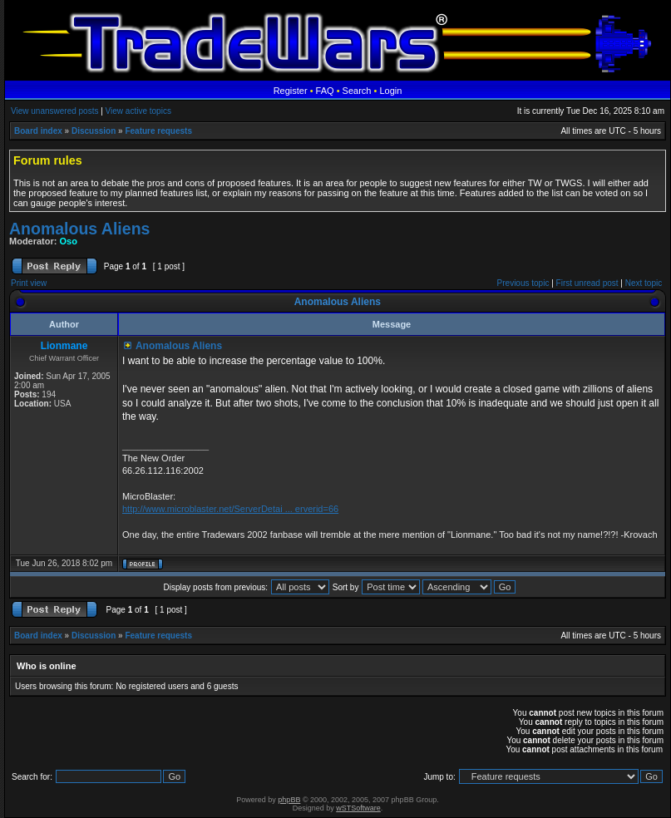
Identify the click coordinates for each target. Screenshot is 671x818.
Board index (38, 131)
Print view (29, 283)
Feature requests (158, 131)
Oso (68, 241)
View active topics (138, 111)
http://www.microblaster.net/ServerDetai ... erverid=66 (230, 509)
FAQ (325, 91)
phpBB (289, 800)
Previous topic (523, 283)
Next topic (643, 283)
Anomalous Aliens (79, 228)
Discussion (94, 131)
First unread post (587, 283)
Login (390, 91)
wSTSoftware (358, 808)
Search (357, 91)
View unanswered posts (54, 111)
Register (291, 91)
